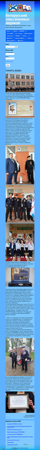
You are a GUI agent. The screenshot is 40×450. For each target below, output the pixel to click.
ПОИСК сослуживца (28, 33)
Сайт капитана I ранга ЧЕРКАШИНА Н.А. (15, 434)
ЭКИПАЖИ (17, 35)
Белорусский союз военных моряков (17, 19)
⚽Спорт (25, 35)
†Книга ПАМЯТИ (10, 33)
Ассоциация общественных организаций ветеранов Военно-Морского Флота (19, 427)
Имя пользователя (10, 52)
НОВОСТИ (15, 31)
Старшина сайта (10, 35)
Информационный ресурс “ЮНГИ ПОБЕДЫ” (16, 432)
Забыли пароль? (10, 61)
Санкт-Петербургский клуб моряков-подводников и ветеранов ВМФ (20, 437)
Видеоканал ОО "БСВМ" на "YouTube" (14, 423)
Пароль (7, 56)
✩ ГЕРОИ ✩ (29, 38)
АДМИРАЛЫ (22, 31)
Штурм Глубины (10, 442)
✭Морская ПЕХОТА (10, 40)
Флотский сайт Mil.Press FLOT (13, 440)
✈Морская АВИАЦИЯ (19, 38)
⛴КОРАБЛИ (9, 38)
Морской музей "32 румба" (12, 444)
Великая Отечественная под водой (14, 429)
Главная (8, 31)
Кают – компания (18, 33)
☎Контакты (20, 40)
